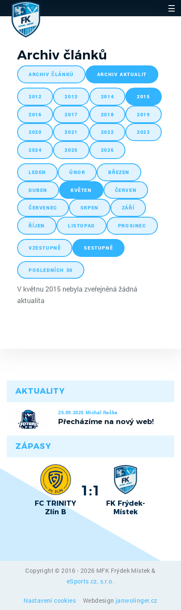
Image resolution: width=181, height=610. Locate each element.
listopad (81, 225)
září (128, 207)
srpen (89, 207)
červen (126, 190)
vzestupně (45, 248)
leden (37, 172)
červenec (43, 207)
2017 (71, 114)
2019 (143, 114)
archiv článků (51, 74)
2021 (71, 132)
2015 (143, 96)
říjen (37, 225)
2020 (35, 132)
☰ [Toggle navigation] (171, 8)
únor (77, 172)
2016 (35, 114)
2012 (35, 96)
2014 (107, 96)
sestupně (98, 248)
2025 (71, 150)
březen (119, 172)
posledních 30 (51, 270)
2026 (107, 150)
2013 (71, 96)
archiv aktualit (122, 74)
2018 (107, 114)
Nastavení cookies (50, 600)
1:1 (90, 490)
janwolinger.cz (136, 600)
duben (38, 190)
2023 (143, 132)
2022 (107, 132)
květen (81, 190)
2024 (35, 150)
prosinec (132, 225)
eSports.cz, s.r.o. (90, 581)
